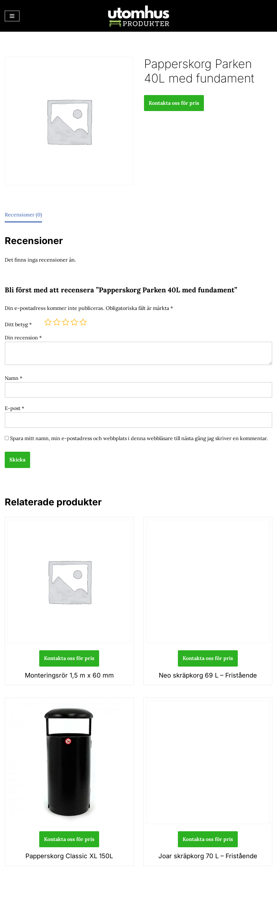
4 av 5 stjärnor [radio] (74, 321)
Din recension (23, 337)
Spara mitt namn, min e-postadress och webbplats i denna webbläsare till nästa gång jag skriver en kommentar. (139, 437)
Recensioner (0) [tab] (23, 214)
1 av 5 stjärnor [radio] (48, 321)
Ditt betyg (18, 324)
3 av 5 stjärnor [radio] (65, 321)
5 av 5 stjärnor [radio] (83, 321)
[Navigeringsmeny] (12, 16)
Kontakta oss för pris (174, 103)
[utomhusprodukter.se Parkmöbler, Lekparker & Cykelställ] (138, 15)
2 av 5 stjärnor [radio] (57, 321)
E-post (14, 407)
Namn (13, 377)
